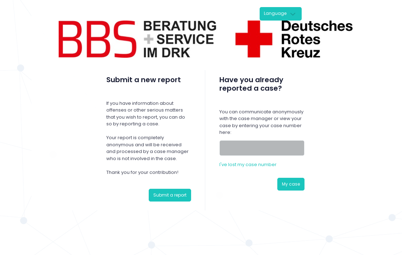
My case (291, 184)
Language (275, 13)
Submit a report (170, 195)
